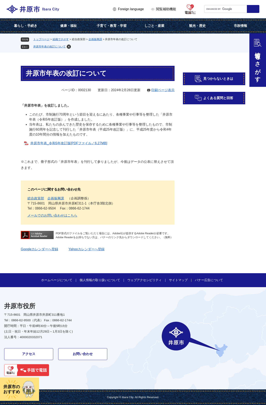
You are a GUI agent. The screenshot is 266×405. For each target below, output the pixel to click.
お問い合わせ (83, 354)
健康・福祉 (68, 25)
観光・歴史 (197, 25)
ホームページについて (56, 280)
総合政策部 (35, 198)
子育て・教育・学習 (112, 25)
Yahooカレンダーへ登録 (87, 249)
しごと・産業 (154, 25)
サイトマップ (178, 280)
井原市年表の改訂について (49, 46)
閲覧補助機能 (166, 9)
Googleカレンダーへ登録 (39, 249)
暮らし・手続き (25, 25)
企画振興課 (95, 39)
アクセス (28, 354)
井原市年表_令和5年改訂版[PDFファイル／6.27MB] (68, 143)
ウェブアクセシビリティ (144, 280)
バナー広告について (209, 280)
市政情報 (240, 25)
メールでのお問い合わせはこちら (52, 215)
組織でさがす (61, 39)
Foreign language (131, 9)
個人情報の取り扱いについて (100, 280)
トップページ (41, 39)
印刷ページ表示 (163, 90)
